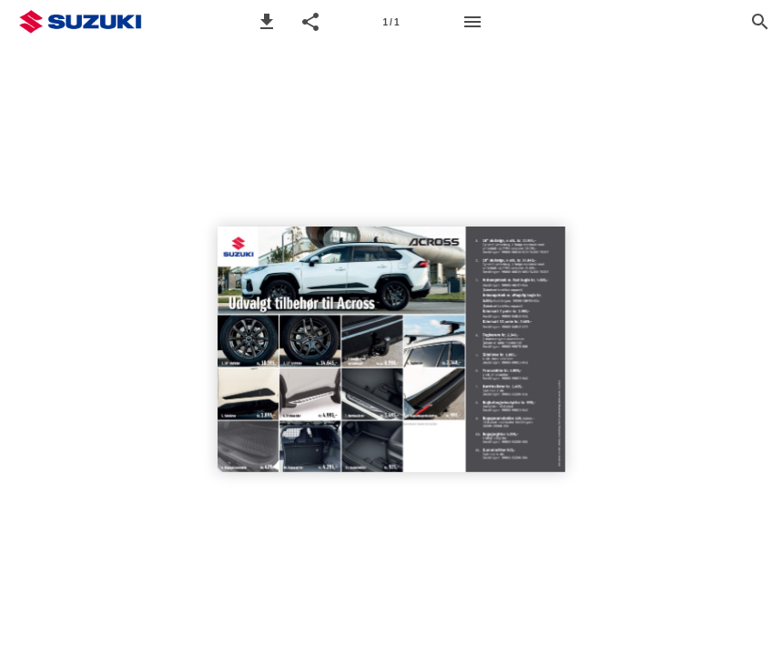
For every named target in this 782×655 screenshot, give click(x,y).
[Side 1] (391, 22)
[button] (267, 22)
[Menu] (472, 22)
